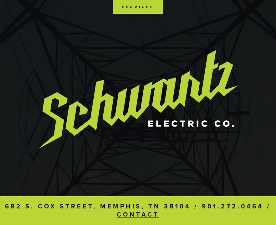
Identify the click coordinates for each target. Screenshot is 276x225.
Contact (138, 214)
